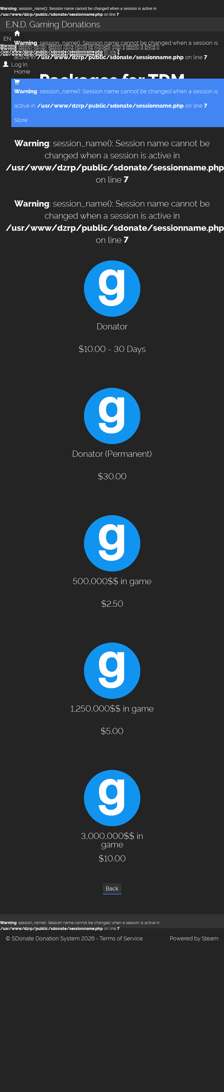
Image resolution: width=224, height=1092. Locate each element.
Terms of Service (121, 938)
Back (112, 888)
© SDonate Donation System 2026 (50, 938)
